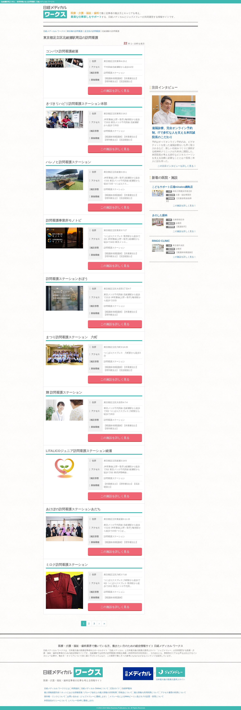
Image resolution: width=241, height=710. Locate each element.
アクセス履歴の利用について (173, 692)
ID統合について (125, 692)
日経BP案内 (127, 688)
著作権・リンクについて (54, 696)
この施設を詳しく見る (114, 90)
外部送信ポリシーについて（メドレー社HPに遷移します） (69, 700)
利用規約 (75, 688)
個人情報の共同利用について (146, 692)
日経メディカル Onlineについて (94, 688)
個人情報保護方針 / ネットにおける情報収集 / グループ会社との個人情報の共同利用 (80, 692)
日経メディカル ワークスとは (57, 688)
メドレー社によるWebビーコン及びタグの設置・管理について (136, 696)
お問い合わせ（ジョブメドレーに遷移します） (87, 696)
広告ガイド (115, 688)
